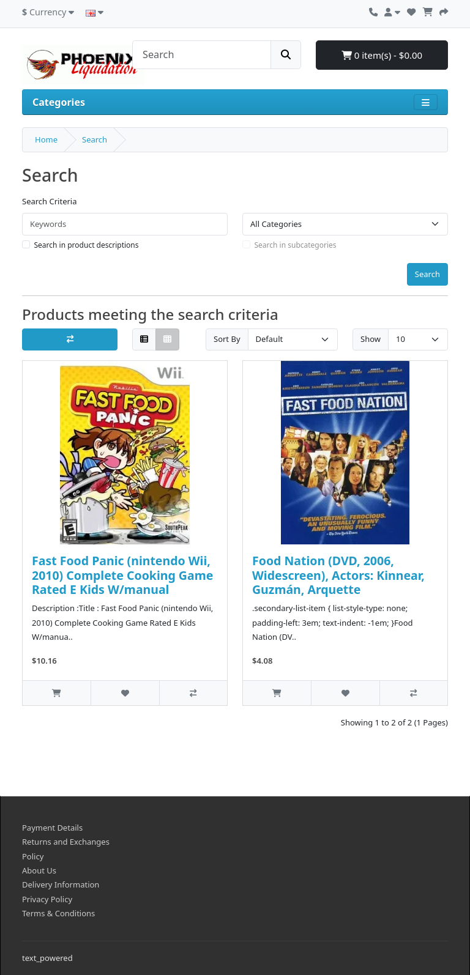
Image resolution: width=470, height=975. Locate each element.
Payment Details (52, 827)
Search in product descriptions (86, 245)
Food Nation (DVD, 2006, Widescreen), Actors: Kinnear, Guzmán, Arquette (338, 575)
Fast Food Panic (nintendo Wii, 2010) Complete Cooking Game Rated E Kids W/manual (122, 575)
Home (46, 139)
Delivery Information (60, 884)
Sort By (227, 338)
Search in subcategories (296, 245)
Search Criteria (49, 201)
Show (370, 338)
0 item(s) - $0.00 (381, 55)
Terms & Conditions (58, 913)
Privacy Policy (47, 899)
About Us (39, 870)
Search (94, 139)
